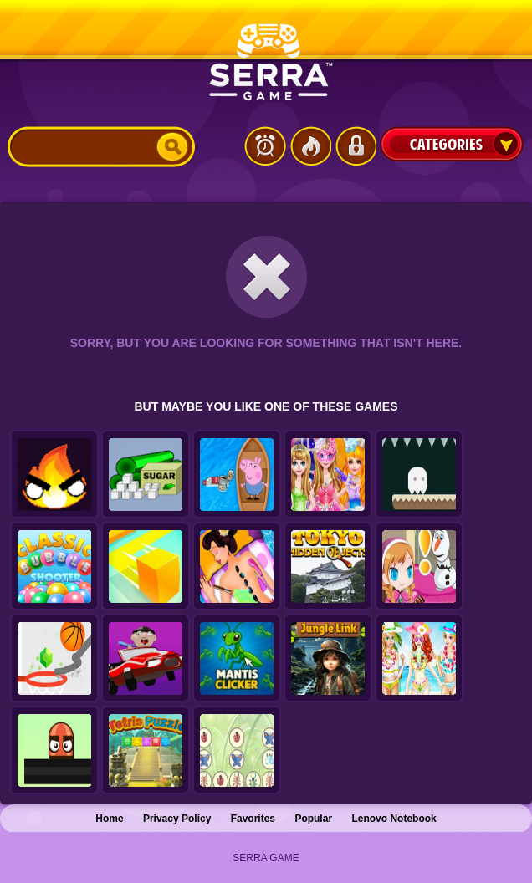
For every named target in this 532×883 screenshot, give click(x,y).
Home (109, 818)
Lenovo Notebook (393, 818)
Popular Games (310, 146)
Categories (452, 143)
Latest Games (265, 146)
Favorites (253, 818)
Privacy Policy (177, 818)
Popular (313, 818)
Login (355, 146)
